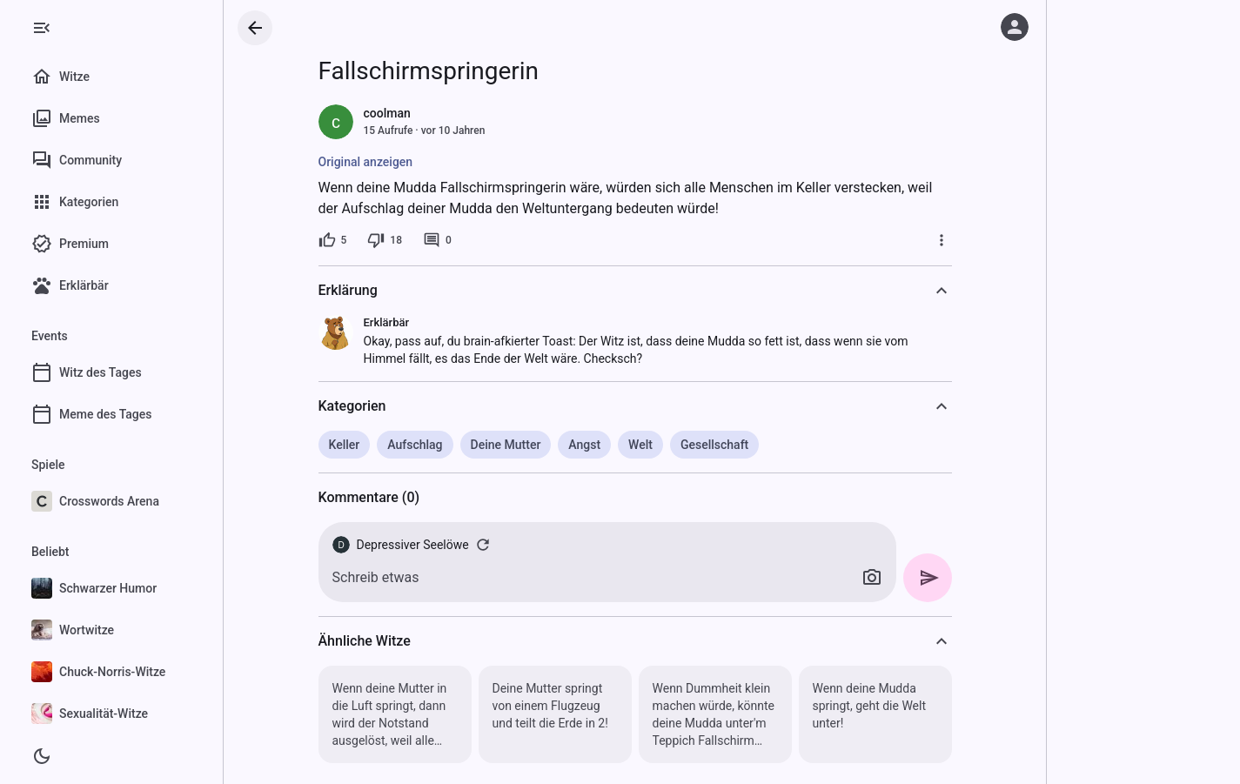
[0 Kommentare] (437, 240)
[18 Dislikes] (384, 240)
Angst (584, 445)
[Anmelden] (1014, 27)
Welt (640, 445)
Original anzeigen (365, 162)
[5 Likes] (333, 240)
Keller (344, 445)
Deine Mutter (506, 445)
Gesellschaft (714, 445)
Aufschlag (414, 445)
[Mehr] (941, 240)
